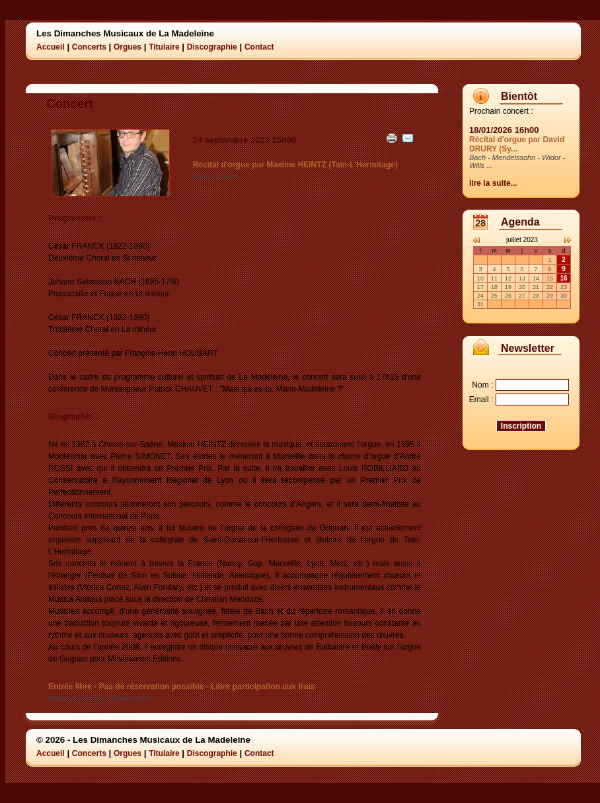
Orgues (127, 47)
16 (563, 278)
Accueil (50, 47)
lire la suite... (493, 183)
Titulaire (164, 47)
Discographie (212, 47)
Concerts (89, 47)
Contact (259, 47)
